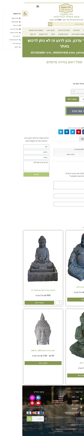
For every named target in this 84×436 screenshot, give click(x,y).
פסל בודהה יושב (63, 363)
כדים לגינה (54, 30)
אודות (30, 34)
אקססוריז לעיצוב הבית (56, 34)
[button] (15, 6)
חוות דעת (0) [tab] (63, 139)
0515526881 (15, 52)
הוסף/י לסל (49, 99)
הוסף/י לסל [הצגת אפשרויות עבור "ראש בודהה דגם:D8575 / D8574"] (20, 363)
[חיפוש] (28, 24)
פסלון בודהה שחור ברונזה (63, 287)
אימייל (78, 201)
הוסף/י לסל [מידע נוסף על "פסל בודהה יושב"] (59, 375)
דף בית (75, 30)
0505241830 (38, 52)
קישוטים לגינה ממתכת (14, 30)
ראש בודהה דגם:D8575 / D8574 (21, 350)
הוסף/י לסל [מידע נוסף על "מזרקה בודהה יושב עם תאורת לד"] (17, 303)
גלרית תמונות (21, 34)
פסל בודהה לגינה (52, 128)
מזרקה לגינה (28, 30)
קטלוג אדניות (65, 30)
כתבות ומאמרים (41, 34)
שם (79, 192)
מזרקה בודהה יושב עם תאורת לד (21, 290)
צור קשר (10, 34)
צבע (78, 90)
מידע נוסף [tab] (76, 139)
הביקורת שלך (75, 180)
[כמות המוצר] (60, 99)
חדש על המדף (71, 34)
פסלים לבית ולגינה (41, 30)
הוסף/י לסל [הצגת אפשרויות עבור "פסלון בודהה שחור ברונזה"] (63, 299)
